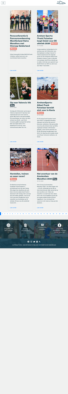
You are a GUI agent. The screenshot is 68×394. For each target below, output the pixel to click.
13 (32, 213)
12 (29, 213)
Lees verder (13, 70)
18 (47, 213)
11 (26, 213)
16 (41, 213)
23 (63, 213)
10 (23, 213)
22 (59, 213)
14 (35, 213)
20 (53, 213)
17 (44, 213)
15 (38, 213)
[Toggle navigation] (3, 2)
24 (66, 213)
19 (50, 213)
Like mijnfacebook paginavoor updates (59, 228)
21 (56, 213)
